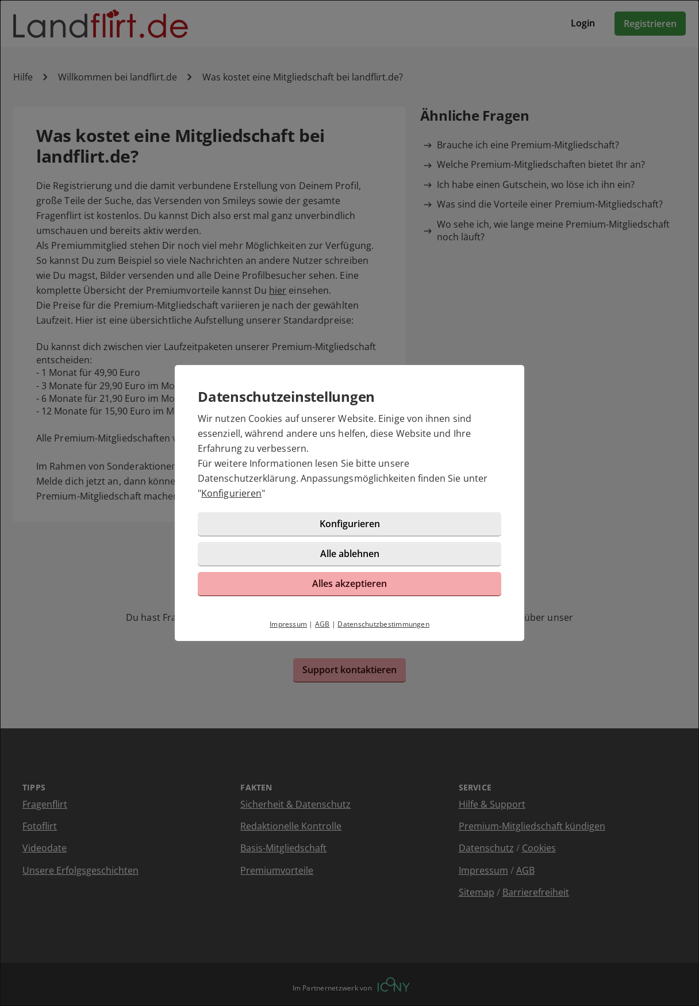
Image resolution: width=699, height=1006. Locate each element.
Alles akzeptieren (349, 583)
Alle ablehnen (349, 553)
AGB (322, 624)
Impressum (288, 624)
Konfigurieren (231, 493)
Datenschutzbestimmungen (383, 624)
